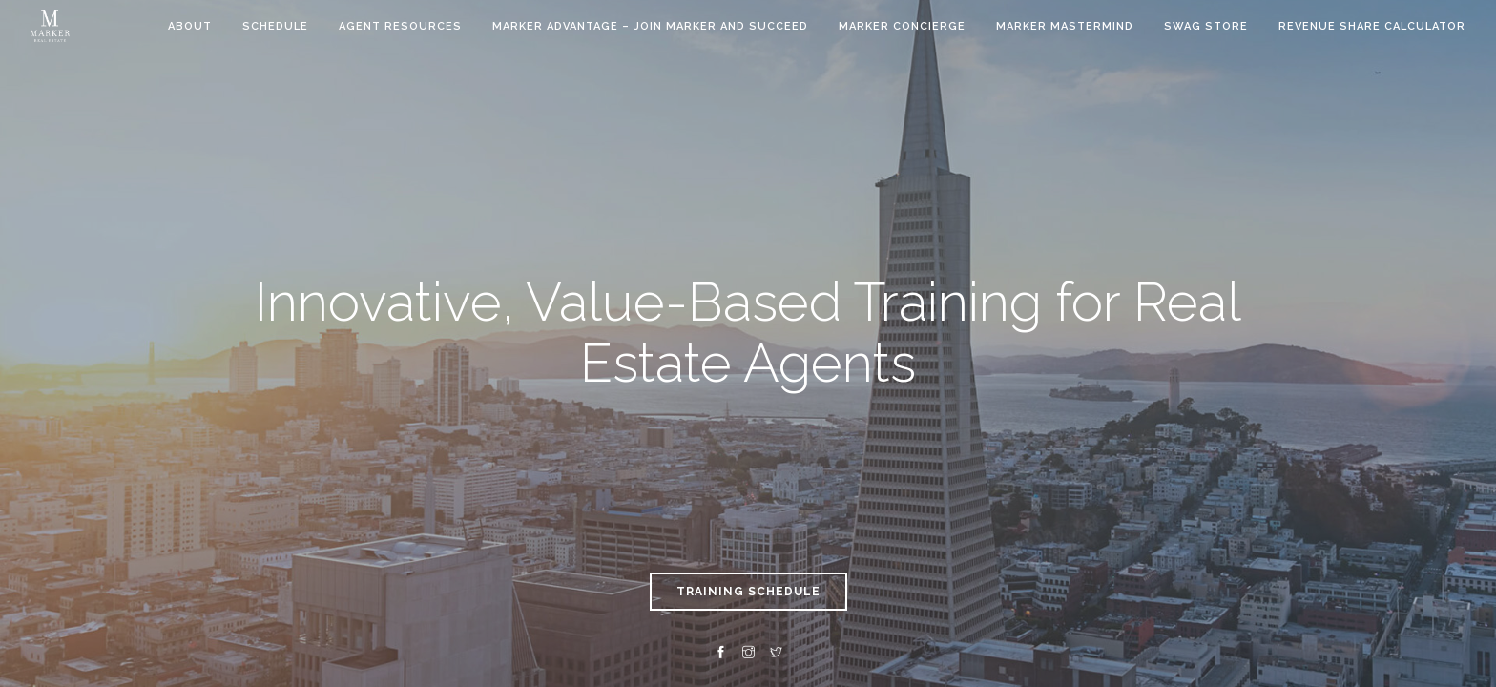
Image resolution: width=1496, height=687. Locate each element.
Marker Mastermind (1064, 26)
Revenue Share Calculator (1371, 26)
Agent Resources (400, 26)
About (190, 26)
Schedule (275, 26)
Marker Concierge (902, 26)
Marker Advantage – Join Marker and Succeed (650, 26)
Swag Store (1206, 26)
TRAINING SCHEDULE (748, 591)
